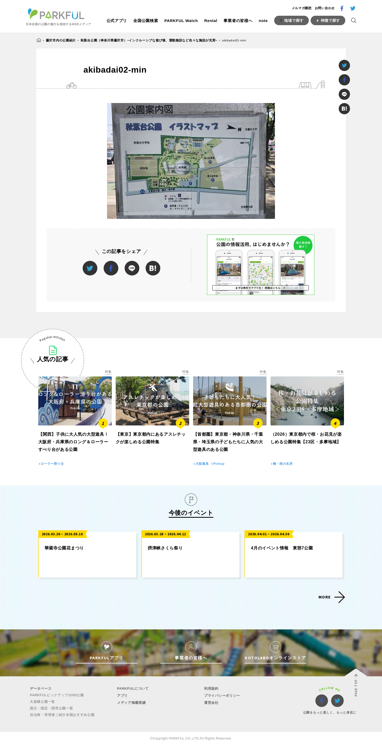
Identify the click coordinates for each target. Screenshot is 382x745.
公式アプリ (117, 20)
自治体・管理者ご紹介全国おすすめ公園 (62, 714)
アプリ (122, 695)
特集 (108, 372)
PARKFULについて (133, 688)
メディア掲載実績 (131, 702)
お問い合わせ (325, 8)
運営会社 (211, 702)
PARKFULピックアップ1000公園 (57, 695)
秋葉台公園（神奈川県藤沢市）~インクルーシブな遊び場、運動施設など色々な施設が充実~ (149, 40)
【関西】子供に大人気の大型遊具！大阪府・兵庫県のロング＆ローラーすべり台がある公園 (73, 442)
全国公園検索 (145, 20)
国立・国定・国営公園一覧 (51, 708)
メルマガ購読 (302, 8)
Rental (210, 20)
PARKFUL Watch (181, 20)
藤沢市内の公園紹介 (61, 40)
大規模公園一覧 (42, 701)
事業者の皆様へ (238, 20)
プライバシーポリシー (222, 695)
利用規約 (211, 688)
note (263, 20)
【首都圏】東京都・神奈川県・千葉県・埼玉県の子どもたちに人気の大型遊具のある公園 (228, 442)
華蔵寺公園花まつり (64, 548)
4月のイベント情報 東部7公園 (282, 548)
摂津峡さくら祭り (165, 548)
